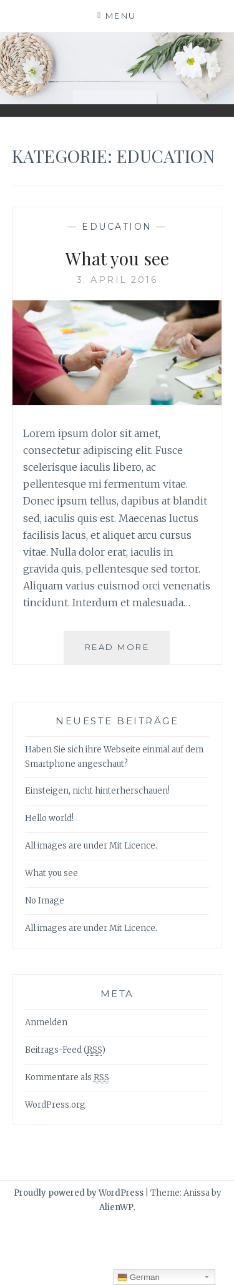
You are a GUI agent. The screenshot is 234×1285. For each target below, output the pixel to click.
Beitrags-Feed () (65, 1050)
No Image (44, 900)
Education (117, 226)
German (138, 1278)
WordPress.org (55, 1105)
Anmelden (46, 1022)
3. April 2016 (117, 279)
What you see (117, 258)
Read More (122, 652)
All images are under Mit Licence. (91, 845)
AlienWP (116, 1207)
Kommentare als (67, 1077)
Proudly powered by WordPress (79, 1193)
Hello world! (49, 818)
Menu (121, 16)
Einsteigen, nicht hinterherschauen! (97, 790)
